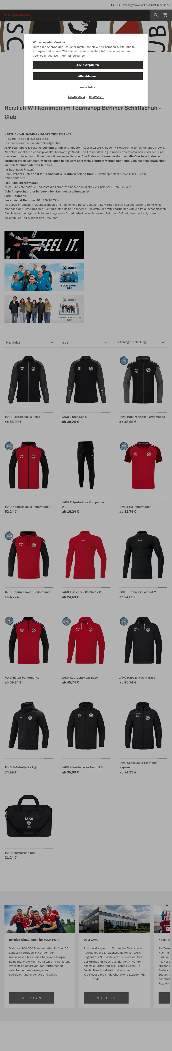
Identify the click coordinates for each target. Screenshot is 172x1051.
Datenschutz (76, 96)
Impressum (96, 96)
